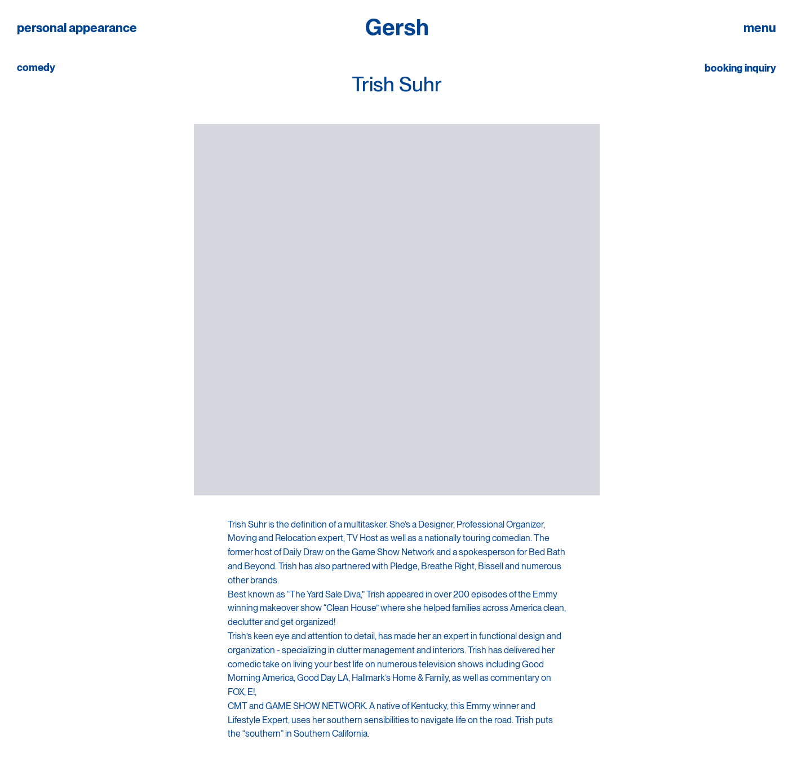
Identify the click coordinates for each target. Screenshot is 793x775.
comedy (36, 67)
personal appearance (77, 28)
